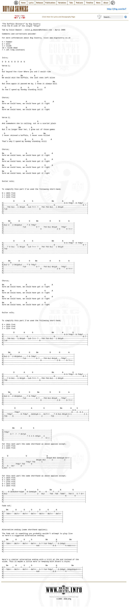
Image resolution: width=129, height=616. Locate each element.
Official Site (73, 597)
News (98, 3)
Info (57, 597)
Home (23, 3)
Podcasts (79, 3)
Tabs (71, 3)
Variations (62, 3)
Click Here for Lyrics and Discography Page (58, 17)
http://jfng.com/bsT (116, 9)
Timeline (89, 3)
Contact (64, 597)
